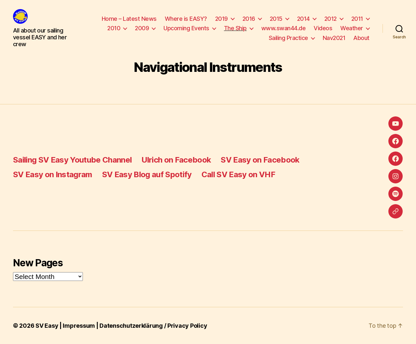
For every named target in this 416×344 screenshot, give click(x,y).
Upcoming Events (186, 28)
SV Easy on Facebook (260, 160)
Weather (351, 28)
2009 (142, 28)
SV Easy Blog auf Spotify (147, 174)
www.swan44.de (283, 28)
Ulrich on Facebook (176, 160)
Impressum (79, 325)
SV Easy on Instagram (52, 174)
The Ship (235, 28)
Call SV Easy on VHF (238, 174)
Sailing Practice (288, 37)
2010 (113, 28)
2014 (303, 18)
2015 (276, 18)
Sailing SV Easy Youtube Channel (72, 160)
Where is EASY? (186, 18)
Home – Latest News (129, 18)
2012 (330, 18)
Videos (323, 28)
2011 (357, 18)
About (361, 37)
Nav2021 (334, 37)
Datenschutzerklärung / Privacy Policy (153, 325)
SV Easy (46, 325)
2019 (221, 18)
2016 (248, 18)
